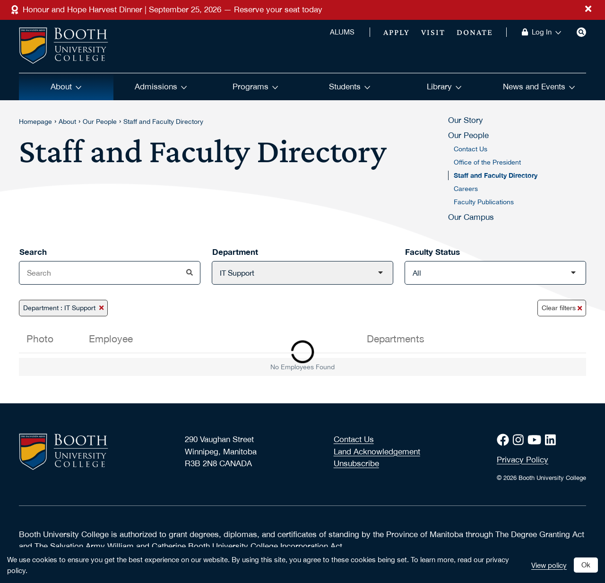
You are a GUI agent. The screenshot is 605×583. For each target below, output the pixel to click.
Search (33, 252)
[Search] (581, 32)
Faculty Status (432, 252)
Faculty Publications (484, 202)
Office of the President (487, 162)
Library (444, 86)
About (66, 86)
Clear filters (562, 308)
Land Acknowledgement (377, 451)
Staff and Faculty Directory (163, 121)
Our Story (465, 120)
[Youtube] (536, 440)
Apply (396, 32)
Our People (100, 121)
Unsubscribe (356, 463)
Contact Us (470, 149)
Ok (585, 564)
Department (235, 252)
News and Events (539, 86)
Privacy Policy (522, 459)
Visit (433, 32)
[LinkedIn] (552, 440)
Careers (466, 188)
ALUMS (342, 32)
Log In (547, 32)
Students (350, 86)
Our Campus (471, 217)
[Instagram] (520, 440)
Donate (475, 32)
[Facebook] (505, 440)
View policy (549, 565)
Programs (255, 86)
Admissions (161, 86)
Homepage (35, 121)
